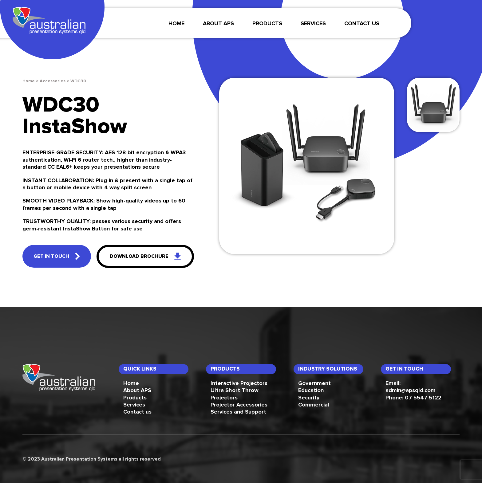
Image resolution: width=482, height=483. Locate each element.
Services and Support (238, 412)
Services (134, 405)
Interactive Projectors (239, 383)
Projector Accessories (239, 405)
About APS (218, 23)
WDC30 (78, 81)
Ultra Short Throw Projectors (235, 394)
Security (308, 398)
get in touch (57, 256)
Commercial (313, 405)
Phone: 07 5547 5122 (413, 398)
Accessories (52, 81)
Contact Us (361, 23)
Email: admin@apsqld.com (410, 387)
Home (176, 23)
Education (311, 390)
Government (314, 383)
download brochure (145, 256)
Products (267, 23)
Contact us (137, 412)
